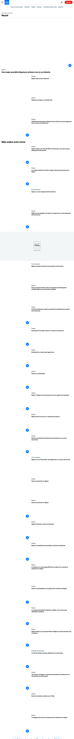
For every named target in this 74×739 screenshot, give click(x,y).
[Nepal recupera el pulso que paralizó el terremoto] (51, 273)
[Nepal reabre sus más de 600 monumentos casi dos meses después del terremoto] (51, 156)
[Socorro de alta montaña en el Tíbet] (51, 703)
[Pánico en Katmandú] (51, 381)
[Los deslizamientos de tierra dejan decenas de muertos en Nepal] (51, 177)
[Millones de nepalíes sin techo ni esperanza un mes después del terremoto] (51, 220)
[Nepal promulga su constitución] (51, 107)
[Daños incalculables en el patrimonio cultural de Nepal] (51, 596)
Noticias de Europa (37, 651)
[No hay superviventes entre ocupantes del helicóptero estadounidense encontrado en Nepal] (51, 295)
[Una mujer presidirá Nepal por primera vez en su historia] (37, 72)
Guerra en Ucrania (17, 7)
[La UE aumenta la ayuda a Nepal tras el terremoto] (51, 660)
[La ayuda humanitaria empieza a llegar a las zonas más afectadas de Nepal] (51, 617)
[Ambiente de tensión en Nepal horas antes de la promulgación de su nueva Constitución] (51, 129)
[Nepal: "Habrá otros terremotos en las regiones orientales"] (51, 402)
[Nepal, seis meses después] (51, 86)
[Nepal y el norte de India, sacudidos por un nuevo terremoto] (51, 467)
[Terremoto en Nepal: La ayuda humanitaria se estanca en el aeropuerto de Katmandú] (51, 682)
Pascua (39, 7)
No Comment (35, 189)
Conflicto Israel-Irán (50, 7)
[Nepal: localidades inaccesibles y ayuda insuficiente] (51, 553)
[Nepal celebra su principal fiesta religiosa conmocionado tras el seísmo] (51, 639)
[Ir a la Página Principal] (7, 2)
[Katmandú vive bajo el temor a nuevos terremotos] (51, 338)
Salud (33, 7)
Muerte (60, 7)
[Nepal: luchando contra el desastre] (51, 531)
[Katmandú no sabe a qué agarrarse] (51, 359)
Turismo (27, 7)
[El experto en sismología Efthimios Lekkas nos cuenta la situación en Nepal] (51, 574)
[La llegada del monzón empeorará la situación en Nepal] (51, 725)
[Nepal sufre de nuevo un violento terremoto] (51, 424)
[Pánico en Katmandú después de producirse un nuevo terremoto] (51, 445)
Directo (68, 2)
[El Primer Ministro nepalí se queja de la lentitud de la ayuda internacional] (51, 316)
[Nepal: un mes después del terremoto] (51, 199)
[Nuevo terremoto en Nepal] (51, 488)
